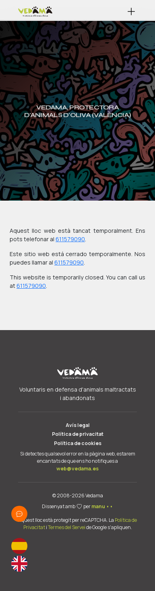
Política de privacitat (77, 434)
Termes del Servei (66, 527)
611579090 (70, 239)
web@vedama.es (77, 468)
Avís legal (78, 425)
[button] (131, 11)
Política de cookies (77, 443)
